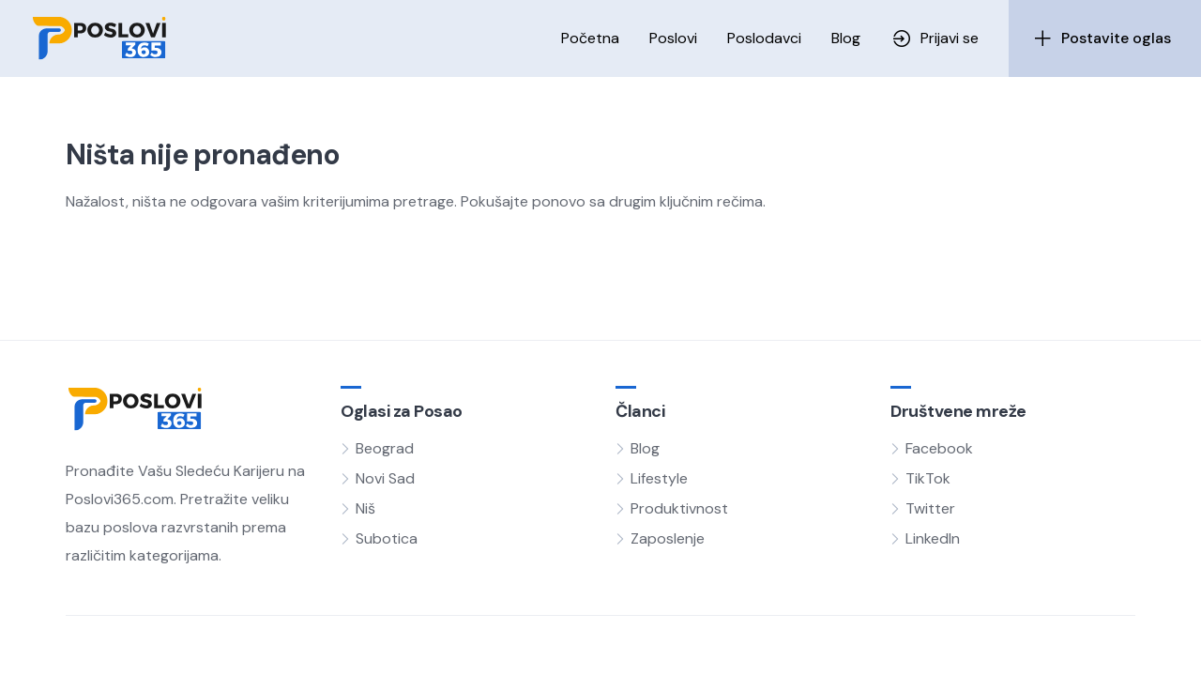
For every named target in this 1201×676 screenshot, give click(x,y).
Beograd (385, 448)
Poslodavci (764, 38)
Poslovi (673, 38)
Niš (365, 508)
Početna (590, 38)
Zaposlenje (668, 538)
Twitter (930, 508)
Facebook (939, 448)
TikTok (927, 478)
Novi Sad (385, 478)
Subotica (387, 538)
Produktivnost (679, 508)
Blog (845, 38)
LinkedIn (932, 538)
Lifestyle (659, 478)
